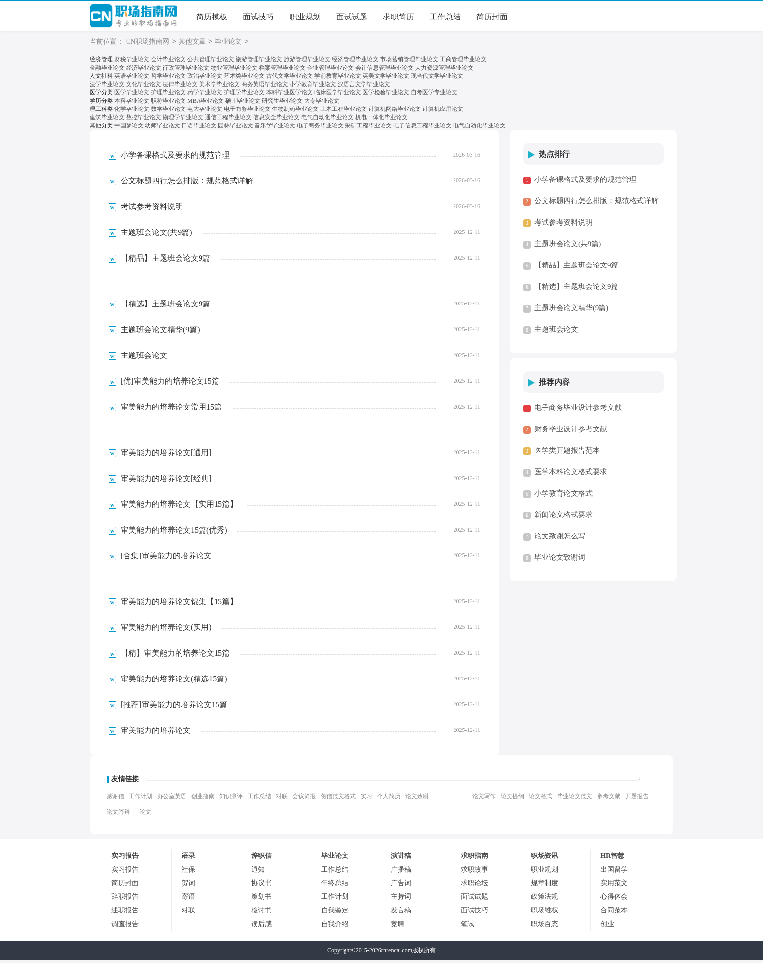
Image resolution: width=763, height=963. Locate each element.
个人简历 (388, 799)
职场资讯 (544, 858)
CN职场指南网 (133, 17)
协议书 (261, 886)
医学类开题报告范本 (567, 453)
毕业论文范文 (574, 799)
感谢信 (115, 799)
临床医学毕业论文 (337, 93)
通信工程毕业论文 (228, 119)
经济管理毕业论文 (355, 59)
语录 (188, 858)
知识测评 (231, 799)
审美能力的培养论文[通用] (166, 455)
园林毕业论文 (235, 128)
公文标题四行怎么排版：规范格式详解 (187, 183)
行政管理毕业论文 (186, 68)
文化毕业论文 (143, 85)
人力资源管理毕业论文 (444, 68)
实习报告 (125, 858)
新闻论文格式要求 (563, 517)
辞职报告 (125, 899)
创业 (607, 926)
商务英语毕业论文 (264, 85)
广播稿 (401, 872)
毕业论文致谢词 (559, 560)
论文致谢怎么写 (559, 539)
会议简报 (304, 799)
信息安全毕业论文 (276, 119)
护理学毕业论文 (244, 93)
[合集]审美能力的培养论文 (166, 558)
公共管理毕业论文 (210, 59)
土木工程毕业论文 (343, 111)
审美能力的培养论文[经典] (166, 481)
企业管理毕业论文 (330, 68)
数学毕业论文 (168, 111)
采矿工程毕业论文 (368, 128)
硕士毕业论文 (242, 102)
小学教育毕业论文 (313, 85)
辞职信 (261, 858)
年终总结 (334, 886)
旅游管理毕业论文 (259, 59)
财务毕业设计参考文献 (570, 432)
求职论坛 (474, 886)
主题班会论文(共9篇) (156, 235)
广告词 (401, 886)
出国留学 (614, 872)
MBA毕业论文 (205, 102)
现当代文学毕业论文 (437, 76)
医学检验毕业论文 (386, 93)
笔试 (467, 926)
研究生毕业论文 (282, 102)
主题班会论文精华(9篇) (160, 332)
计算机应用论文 (442, 111)
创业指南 (203, 799)
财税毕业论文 (131, 59)
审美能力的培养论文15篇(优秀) (174, 533)
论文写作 (484, 799)
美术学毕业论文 (219, 85)
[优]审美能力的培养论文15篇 (170, 384)
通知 (258, 872)
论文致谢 (417, 799)
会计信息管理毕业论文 (384, 68)
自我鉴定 (334, 913)
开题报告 (637, 799)
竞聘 (397, 926)
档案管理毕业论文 (282, 68)
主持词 (401, 899)
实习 (366, 799)
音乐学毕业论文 (274, 128)
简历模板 (211, 17)
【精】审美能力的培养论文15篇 (175, 656)
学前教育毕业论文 (337, 76)
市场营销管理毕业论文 (409, 59)
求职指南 (474, 858)
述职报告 (125, 913)
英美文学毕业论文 (386, 76)
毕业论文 (228, 42)
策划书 (261, 899)
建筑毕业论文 (107, 119)
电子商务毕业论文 (247, 111)
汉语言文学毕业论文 (364, 85)
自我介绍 (334, 926)
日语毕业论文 (199, 128)
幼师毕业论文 (162, 128)
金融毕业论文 (107, 68)
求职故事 (474, 872)
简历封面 (492, 17)
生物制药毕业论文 (295, 111)
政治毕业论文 (204, 76)
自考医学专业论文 (434, 93)
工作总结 (445, 17)
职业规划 (305, 17)
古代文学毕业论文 (289, 76)
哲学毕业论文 (168, 76)
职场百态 (544, 926)
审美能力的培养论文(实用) (166, 630)
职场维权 (544, 913)
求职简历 (398, 17)
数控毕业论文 (143, 119)
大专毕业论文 (321, 102)
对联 (282, 799)
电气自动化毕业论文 (327, 119)
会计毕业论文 (168, 59)
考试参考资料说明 (152, 209)
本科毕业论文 (131, 102)
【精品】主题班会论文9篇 (165, 261)
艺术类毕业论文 (244, 76)
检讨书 (261, 913)
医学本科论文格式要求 (570, 475)
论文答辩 (118, 814)
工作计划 (140, 799)
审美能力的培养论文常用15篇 (171, 410)
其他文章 (192, 42)
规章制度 (544, 886)
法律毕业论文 (180, 85)
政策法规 (544, 899)
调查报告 (125, 926)
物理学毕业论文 (183, 119)
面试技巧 (258, 17)
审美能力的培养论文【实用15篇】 (179, 507)
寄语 (188, 899)
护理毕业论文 (168, 93)
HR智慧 (612, 858)
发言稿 (401, 913)
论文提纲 (512, 799)
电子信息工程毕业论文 (422, 128)
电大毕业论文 (204, 111)
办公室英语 (171, 799)
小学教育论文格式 (563, 496)
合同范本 (614, 913)
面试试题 (351, 17)
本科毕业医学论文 (289, 93)
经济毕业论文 (143, 68)
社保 (188, 872)
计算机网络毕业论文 (394, 111)
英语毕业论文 (131, 76)
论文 (145, 814)
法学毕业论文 (107, 85)
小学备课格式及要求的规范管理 (175, 158)
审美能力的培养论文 (156, 733)
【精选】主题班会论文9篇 (165, 307)
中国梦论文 (129, 128)
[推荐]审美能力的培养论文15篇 (174, 707)
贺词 (188, 886)
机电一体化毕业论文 (381, 119)
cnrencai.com (396, 953)
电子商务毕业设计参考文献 (578, 410)
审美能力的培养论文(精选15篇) (174, 682)
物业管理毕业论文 (234, 68)
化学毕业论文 (131, 111)
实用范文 (614, 886)
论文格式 (540, 799)
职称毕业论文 (168, 102)
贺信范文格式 (338, 799)
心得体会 (614, 899)
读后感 (261, 926)
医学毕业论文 (131, 93)
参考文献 (608, 799)
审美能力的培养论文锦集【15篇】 (179, 604)
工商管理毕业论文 (463, 59)
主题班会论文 (144, 358)
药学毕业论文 (204, 93)
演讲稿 (401, 858)
